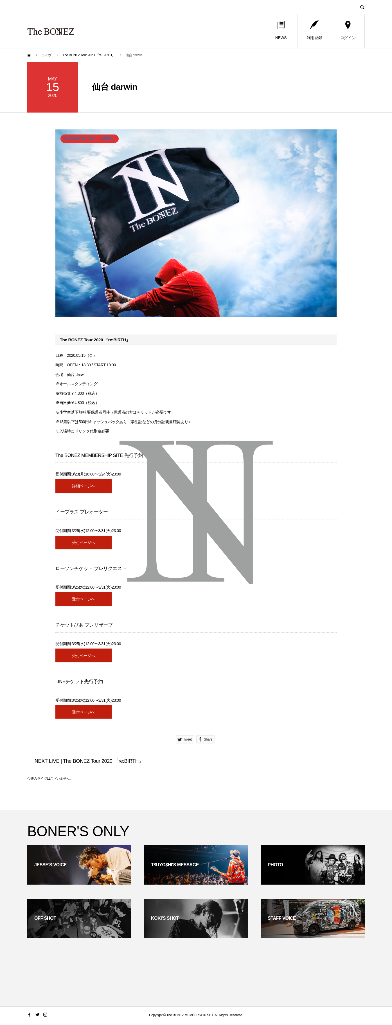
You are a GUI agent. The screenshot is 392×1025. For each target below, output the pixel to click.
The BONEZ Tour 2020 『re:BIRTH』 (89, 139)
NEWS (281, 30)
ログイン (347, 30)
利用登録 (314, 30)
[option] (196, 223)
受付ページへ (83, 542)
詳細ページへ (83, 486)
